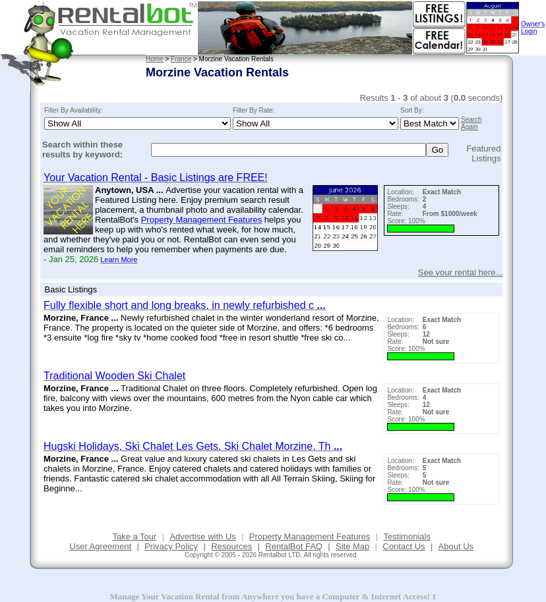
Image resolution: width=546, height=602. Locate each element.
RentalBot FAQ (293, 546)
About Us (456, 546)
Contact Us (403, 546)
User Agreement (100, 546)
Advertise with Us (202, 536)
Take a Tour (134, 536)
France (181, 59)
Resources (231, 546)
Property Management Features (310, 536)
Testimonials (407, 536)
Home (155, 59)
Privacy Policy (171, 546)
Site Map (352, 546)
